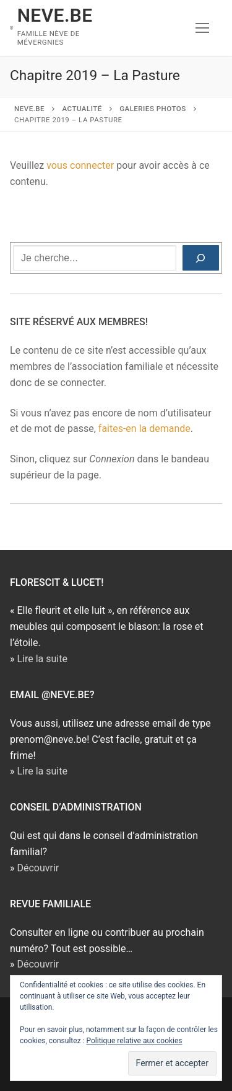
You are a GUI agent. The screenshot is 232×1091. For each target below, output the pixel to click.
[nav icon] (202, 28)
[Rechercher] (201, 258)
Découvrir (38, 868)
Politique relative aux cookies (134, 1040)
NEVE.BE (55, 15)
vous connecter (80, 165)
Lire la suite (42, 659)
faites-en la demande (144, 428)
